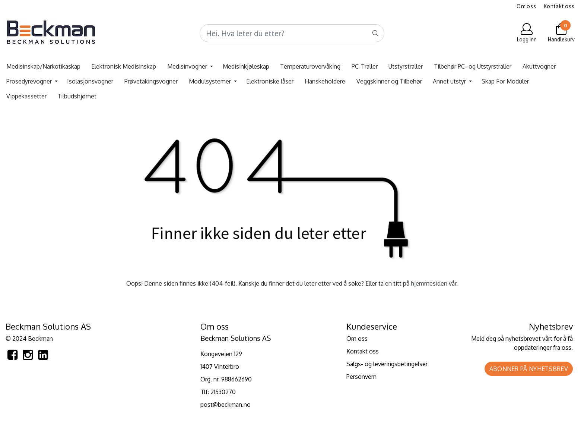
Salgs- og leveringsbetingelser (387, 364)
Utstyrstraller (405, 66)
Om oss (526, 6)
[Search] (292, 33)
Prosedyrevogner (29, 81)
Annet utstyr (450, 81)
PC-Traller (365, 66)
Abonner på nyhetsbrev (528, 368)
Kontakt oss (559, 6)
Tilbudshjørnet (76, 96)
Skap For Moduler (505, 81)
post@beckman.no (225, 404)
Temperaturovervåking (310, 66)
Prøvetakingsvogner (151, 81)
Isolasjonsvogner (90, 81)
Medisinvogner (188, 66)
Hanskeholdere (325, 81)
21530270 (223, 392)
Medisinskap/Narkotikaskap (43, 66)
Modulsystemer (210, 81)
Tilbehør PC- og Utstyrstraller (472, 66)
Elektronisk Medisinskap (123, 66)
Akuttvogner (539, 66)
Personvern (361, 376)
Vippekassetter (26, 96)
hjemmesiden (429, 283)
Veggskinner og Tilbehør (389, 81)
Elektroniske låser (269, 81)
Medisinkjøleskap (246, 66)
